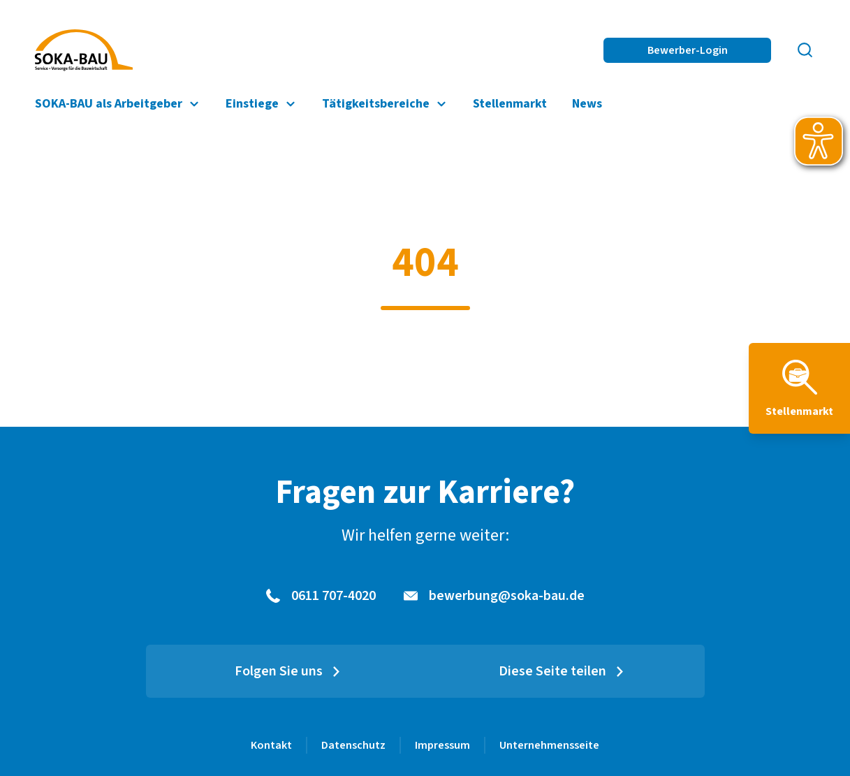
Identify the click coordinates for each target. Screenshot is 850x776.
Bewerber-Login (687, 50)
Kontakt (271, 745)
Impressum (442, 745)
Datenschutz (353, 745)
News (587, 103)
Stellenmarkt (510, 103)
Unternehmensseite (549, 745)
